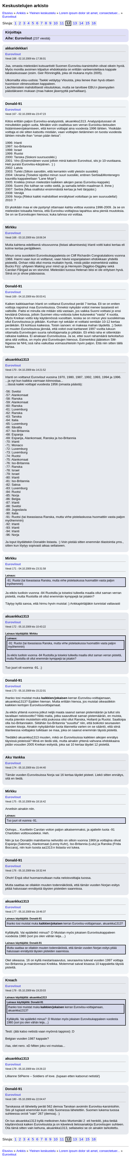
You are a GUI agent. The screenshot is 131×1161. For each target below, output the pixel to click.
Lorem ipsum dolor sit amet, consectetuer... (89, 13)
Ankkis (21, 13)
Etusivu (7, 13)
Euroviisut (9, 16)
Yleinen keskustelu (42, 13)
